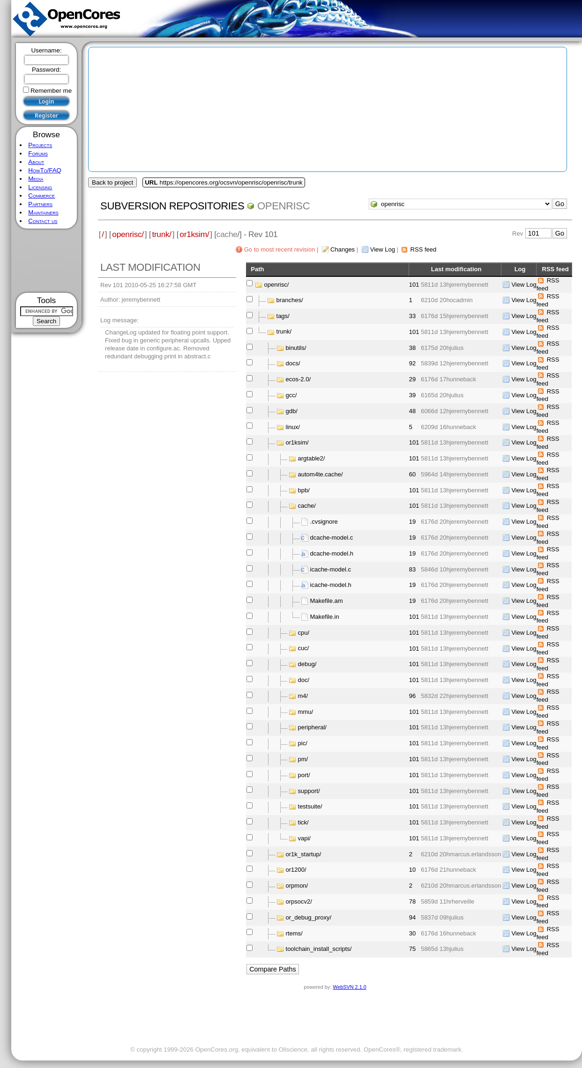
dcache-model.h (332, 553)
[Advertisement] (46, 260)
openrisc (283, 206)
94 (412, 917)
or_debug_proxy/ (309, 917)
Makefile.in (324, 616)
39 (412, 395)
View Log (382, 249)
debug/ (307, 664)
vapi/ (304, 838)
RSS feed (423, 249)
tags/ (283, 315)
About (36, 161)
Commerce (41, 195)
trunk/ (161, 234)
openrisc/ (128, 234)
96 (412, 695)
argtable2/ (311, 458)
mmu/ (305, 711)
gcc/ (291, 395)
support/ (309, 790)
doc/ (304, 679)
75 (412, 948)
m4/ (303, 695)
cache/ (307, 505)
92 (412, 363)
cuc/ (303, 648)
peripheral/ (312, 727)
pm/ (303, 759)
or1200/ (296, 869)
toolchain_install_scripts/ (319, 948)
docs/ (293, 363)
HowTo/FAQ (44, 170)
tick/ (303, 822)
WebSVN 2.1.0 (349, 987)
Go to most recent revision (279, 249)
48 (412, 411)
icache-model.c (330, 569)
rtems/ (294, 932)
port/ (304, 775)
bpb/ (304, 490)
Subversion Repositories (172, 206)
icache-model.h (330, 584)
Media (35, 178)
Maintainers (43, 212)
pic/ (302, 743)
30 (412, 933)
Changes (342, 249)
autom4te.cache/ (320, 474)
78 (412, 901)
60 (412, 474)
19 (412, 521)
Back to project (112, 182)
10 (412, 869)
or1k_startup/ (303, 854)
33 (412, 315)
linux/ (293, 426)
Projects (40, 144)
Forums (38, 153)
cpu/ (304, 632)
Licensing (40, 187)
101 (414, 284)
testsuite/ (310, 806)
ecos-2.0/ (298, 379)
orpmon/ (297, 885)
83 (412, 569)
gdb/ (292, 411)
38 (412, 347)
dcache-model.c (331, 537)
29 (412, 379)
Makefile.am (326, 600)
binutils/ (296, 347)
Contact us (42, 220)
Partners (40, 204)
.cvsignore (324, 521)
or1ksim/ (194, 234)
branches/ (289, 300)
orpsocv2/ (299, 901)
